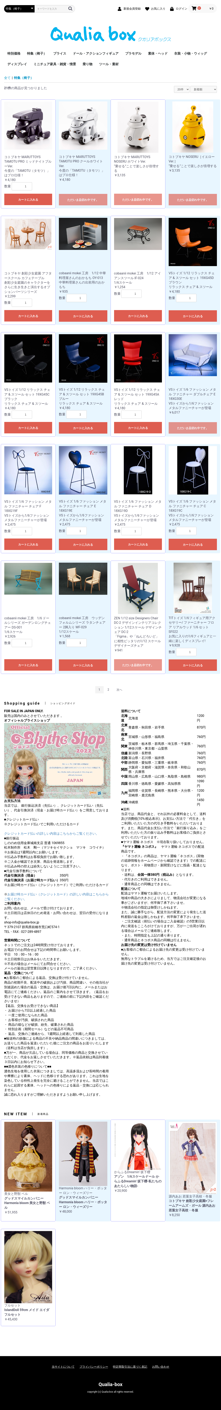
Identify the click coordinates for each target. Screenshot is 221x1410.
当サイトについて (63, 1366)
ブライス (59, 53)
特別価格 (13, 53)
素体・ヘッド (158, 53)
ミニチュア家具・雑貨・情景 (55, 64)
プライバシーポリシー (94, 1366)
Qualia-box (110, 1384)
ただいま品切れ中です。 (83, 199)
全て (7, 78)
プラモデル (133, 53)
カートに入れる (28, 199)
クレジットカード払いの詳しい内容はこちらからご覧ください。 (51, 833)
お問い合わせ (160, 1366)
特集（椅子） (37, 53)
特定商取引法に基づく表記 (130, 1366)
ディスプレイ (17, 64)
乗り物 (87, 64)
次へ (119, 689)
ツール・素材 (109, 64)
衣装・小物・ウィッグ (190, 53)
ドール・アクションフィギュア (96, 53)
